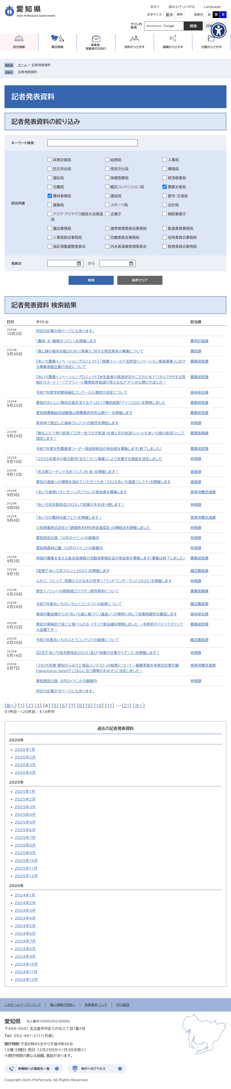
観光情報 (57, 47)
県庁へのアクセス (93, 1068)
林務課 (195, 423)
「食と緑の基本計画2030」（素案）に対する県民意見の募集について (89, 351)
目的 (134, 47)
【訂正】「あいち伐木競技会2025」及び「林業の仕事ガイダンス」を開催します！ (98, 653)
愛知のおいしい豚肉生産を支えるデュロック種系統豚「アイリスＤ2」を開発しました (100, 402)
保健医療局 (120, 178)
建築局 (58, 205)
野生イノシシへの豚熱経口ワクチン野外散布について (77, 591)
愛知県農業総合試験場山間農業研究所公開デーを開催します (84, 413)
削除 (40, 72)
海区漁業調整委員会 (69, 246)
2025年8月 (25, 845)
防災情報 (19, 47)
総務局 (116, 160)
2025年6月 (25, 830)
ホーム (22, 65)
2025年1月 (25, 791)
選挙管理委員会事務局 (129, 228)
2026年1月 (25, 749)
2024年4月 (25, 918)
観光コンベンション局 (127, 187)
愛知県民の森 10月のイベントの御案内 (67, 538)
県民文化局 (120, 169)
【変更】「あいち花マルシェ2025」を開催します (72, 571)
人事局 (173, 160)
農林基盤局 (62, 196)
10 (99, 706)
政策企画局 (62, 160)
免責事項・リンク (96, 1004)
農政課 (195, 351)
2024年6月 (25, 933)
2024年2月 (25, 903)
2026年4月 (25, 772)
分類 (211, 47)
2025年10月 (26, 860)
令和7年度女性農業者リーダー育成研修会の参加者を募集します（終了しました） (99, 448)
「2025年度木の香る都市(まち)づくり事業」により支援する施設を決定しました (99, 459)
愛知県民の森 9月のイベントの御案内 (66, 681)
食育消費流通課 (203, 492)
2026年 (16, 740)
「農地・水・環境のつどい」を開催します (66, 341)
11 (109, 706)
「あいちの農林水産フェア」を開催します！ (69, 517)
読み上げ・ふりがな (182, 6)
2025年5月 (25, 822)
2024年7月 (25, 941)
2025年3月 (25, 807)
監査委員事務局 (180, 228)
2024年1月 (25, 895)
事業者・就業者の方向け (96, 47)
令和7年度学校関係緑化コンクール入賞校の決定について (81, 392)
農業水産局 (177, 187)
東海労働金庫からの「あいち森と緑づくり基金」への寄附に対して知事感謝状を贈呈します (106, 614)
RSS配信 (123, 1004)
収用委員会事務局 (182, 237)
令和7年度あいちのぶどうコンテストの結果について (77, 640)
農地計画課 (199, 341)
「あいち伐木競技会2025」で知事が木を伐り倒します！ (80, 504)
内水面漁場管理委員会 (129, 246)
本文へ (155, 6)
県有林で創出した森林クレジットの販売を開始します (77, 423)
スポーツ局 (119, 205)
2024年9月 (25, 956)
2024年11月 (26, 972)
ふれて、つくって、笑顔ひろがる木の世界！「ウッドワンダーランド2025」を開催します (104, 581)
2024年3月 (25, 910)
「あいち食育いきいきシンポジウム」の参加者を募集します (81, 492)
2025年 (16, 782)
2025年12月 (26, 876)
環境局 (173, 169)
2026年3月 (25, 765)
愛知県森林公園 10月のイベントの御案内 (69, 548)
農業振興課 (199, 433)
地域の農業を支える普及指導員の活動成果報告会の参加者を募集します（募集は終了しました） (110, 558)
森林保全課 (199, 392)
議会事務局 (62, 228)
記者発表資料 (27, 72)
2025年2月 (25, 799)
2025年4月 (25, 814)
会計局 (173, 205)
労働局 (58, 187)
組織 (173, 47)
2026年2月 (25, 757)
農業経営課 (199, 361)
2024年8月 (25, 949)
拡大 (169, 14)
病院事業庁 (177, 214)
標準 (180, 14)
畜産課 (195, 472)
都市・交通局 (178, 196)
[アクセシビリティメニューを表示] (218, 30)
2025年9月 (25, 853)
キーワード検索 (22, 143)
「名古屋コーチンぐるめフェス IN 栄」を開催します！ (77, 472)
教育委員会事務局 (182, 246)
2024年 (16, 885)
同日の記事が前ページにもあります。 (65, 331)
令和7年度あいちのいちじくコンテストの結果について (79, 604)
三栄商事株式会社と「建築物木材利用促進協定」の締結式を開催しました (93, 527)
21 (126, 706)
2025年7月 (25, 837)
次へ (139, 706)
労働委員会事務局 (125, 237)
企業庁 (116, 214)
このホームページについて (23, 1004)
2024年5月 (25, 926)
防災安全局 (62, 169)
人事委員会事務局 (67, 237)
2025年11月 (26, 868)
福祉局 (58, 178)
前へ (11, 706)
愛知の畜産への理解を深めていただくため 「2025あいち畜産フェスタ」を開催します (103, 482)
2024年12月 (26, 979)
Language (212, 6)
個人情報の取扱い (62, 1004)
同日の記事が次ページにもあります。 (65, 691)
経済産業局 (177, 178)
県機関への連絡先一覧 (34, 1068)
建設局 (116, 196)
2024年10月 (26, 964)
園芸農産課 (199, 571)
